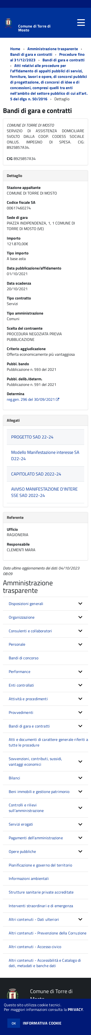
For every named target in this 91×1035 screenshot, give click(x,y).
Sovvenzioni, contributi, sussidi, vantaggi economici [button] (35, 761)
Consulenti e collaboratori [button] (30, 631)
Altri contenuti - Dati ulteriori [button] (34, 919)
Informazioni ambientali (29, 878)
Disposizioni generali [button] (26, 603)
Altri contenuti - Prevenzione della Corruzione (47, 933)
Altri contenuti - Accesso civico (35, 947)
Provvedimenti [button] (21, 712)
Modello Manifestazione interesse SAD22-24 (45, 455)
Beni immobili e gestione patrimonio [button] (39, 791)
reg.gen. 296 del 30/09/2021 (33, 399)
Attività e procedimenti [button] (28, 699)
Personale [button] (17, 644)
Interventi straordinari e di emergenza (41, 906)
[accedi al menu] (81, 23)
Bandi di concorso (23, 658)
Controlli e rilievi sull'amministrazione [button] (26, 807)
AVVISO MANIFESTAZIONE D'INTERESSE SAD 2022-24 (44, 492)
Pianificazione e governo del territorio (40, 865)
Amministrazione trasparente (52, 49)
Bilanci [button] (14, 778)
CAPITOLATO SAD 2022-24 (36, 474)
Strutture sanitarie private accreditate (41, 892)
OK (14, 1023)
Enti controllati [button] (21, 685)
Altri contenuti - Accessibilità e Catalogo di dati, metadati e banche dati (45, 963)
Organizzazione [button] (21, 617)
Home (15, 49)
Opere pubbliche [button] (22, 851)
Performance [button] (19, 671)
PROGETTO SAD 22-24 (32, 437)
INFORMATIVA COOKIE (42, 1023)
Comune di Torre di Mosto (34, 28)
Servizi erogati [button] (21, 824)
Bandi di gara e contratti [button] (29, 726)
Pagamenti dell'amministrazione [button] (36, 838)
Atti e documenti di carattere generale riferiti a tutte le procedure (48, 742)
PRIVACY (75, 1009)
